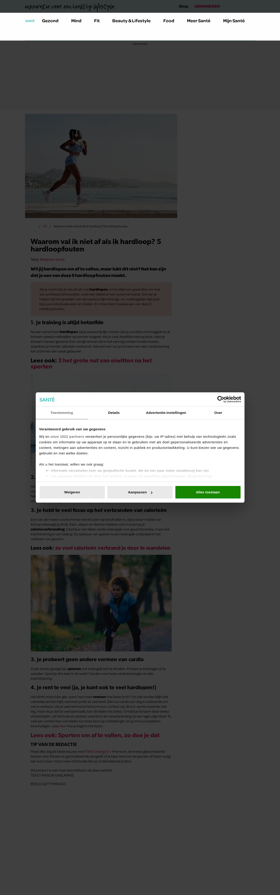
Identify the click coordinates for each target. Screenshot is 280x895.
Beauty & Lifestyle (134, 20)
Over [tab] (218, 413)
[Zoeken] (28, 34)
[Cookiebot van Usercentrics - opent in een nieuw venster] (220, 399)
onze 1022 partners (67, 436)
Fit (99, 20)
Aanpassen (140, 492)
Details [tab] (114, 413)
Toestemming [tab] (61, 413)
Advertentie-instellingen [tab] (166, 413)
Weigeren (72, 492)
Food (171, 20)
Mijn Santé (237, 20)
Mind (79, 20)
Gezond (53, 20)
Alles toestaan (208, 492)
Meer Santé (201, 20)
